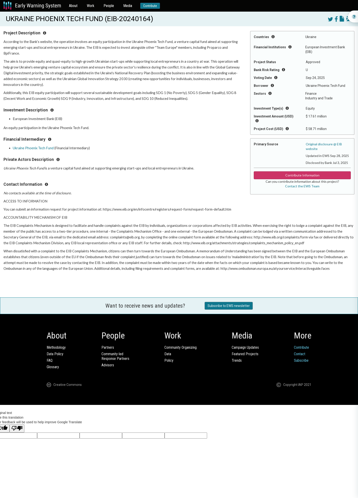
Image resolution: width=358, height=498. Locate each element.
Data (167, 354)
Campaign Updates (245, 347)
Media (127, 5)
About (73, 5)
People (109, 5)
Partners (107, 347)
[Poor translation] (17, 428)
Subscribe (301, 360)
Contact (299, 354)
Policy (168, 360)
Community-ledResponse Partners (115, 356)
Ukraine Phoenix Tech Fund (33, 148)
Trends (237, 360)
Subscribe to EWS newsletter (229, 306)
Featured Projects (245, 354)
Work (90, 5)
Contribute (150, 6)
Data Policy (55, 354)
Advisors (107, 365)
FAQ (49, 360)
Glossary (53, 367)
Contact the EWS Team (302, 186)
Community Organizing (180, 347)
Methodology (56, 347)
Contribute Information (302, 175)
